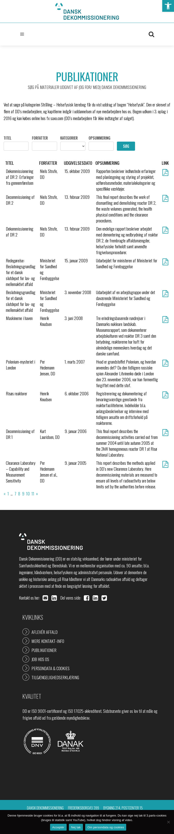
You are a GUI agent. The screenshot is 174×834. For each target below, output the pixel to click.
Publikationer (43, 650)
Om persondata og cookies (105, 827)
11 (32, 493)
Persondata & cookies (50, 668)
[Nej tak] (168, 822)
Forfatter (40, 138)
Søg (126, 146)
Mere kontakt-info (47, 641)
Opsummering (99, 138)
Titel (7, 138)
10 (28, 493)
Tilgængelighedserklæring (55, 677)
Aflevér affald (44, 632)
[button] (168, 6)
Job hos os (40, 659)
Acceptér (58, 827)
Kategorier (69, 138)
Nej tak (76, 827)
